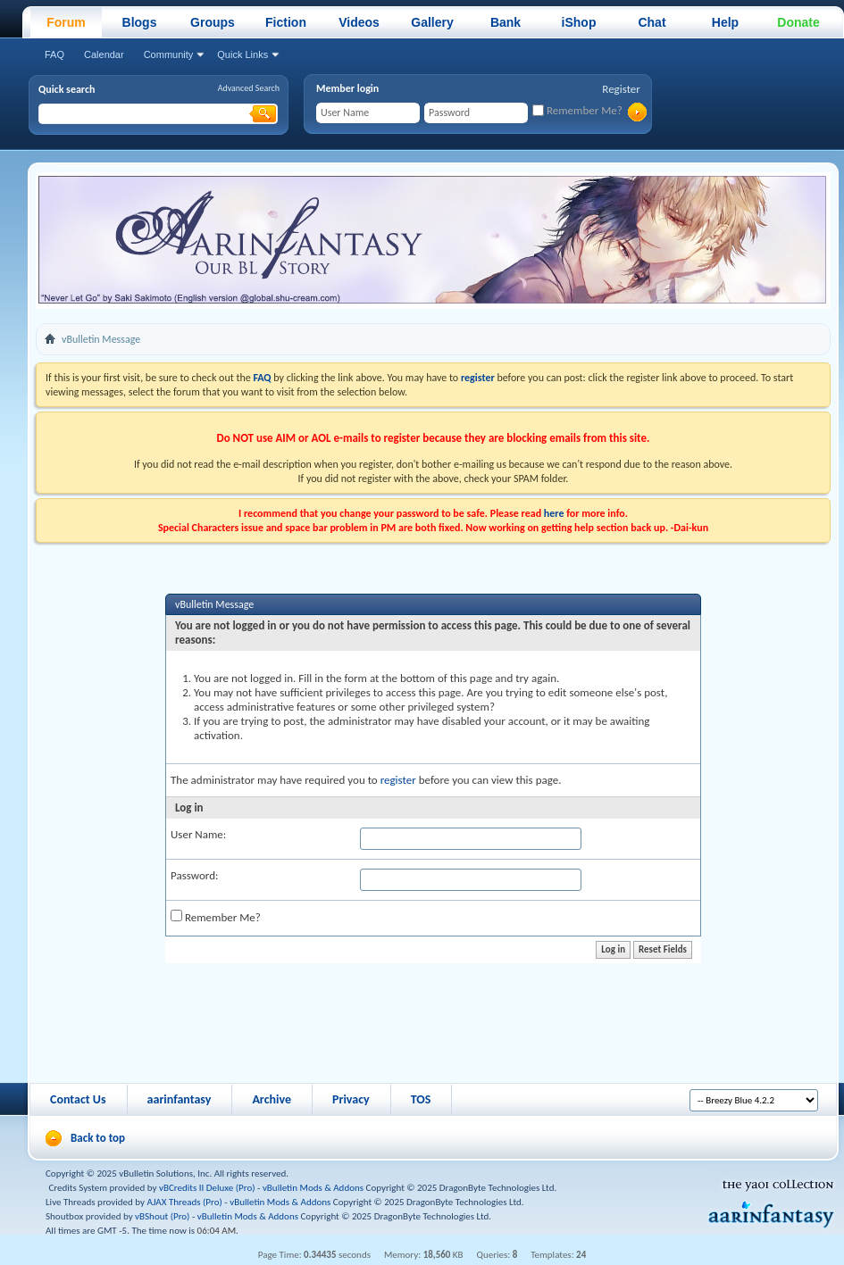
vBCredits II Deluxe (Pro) (207, 1188)
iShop (579, 22)
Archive (271, 1099)
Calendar (104, 54)
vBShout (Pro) (162, 1216)
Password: (194, 875)
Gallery (432, 22)
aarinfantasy (179, 1099)
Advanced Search (249, 88)
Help (725, 22)
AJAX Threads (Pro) (184, 1202)
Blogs (139, 22)
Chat (651, 22)
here (554, 513)
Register (621, 89)
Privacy (351, 1099)
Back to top (98, 1137)
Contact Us (78, 1099)
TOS (421, 1099)
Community (169, 54)
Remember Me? (577, 110)
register (398, 779)
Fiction (285, 22)
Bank (505, 22)
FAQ (54, 54)
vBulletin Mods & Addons (313, 1188)
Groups (212, 22)
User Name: (198, 834)
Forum (66, 22)
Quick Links (242, 54)
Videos (359, 22)
